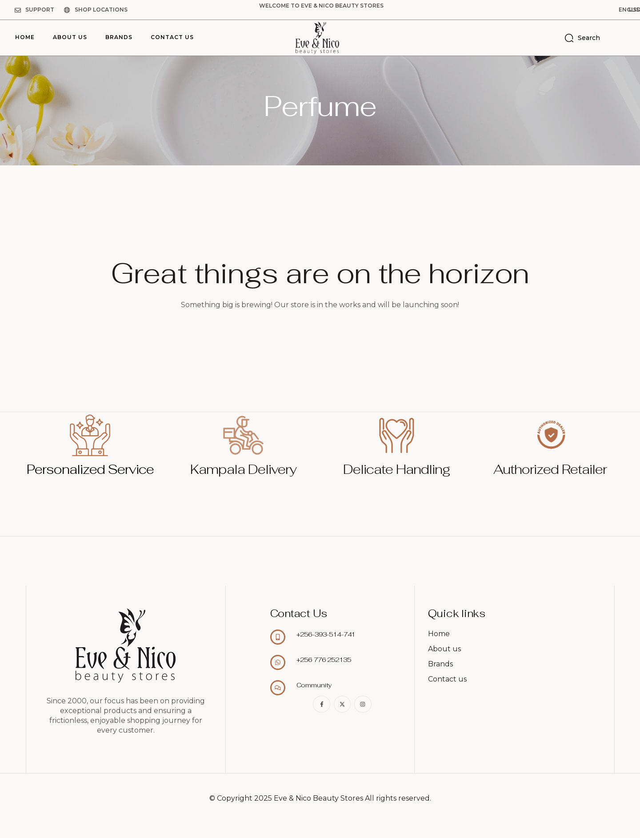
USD (619, 9)
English (584, 9)
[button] (584, 10)
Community (314, 685)
